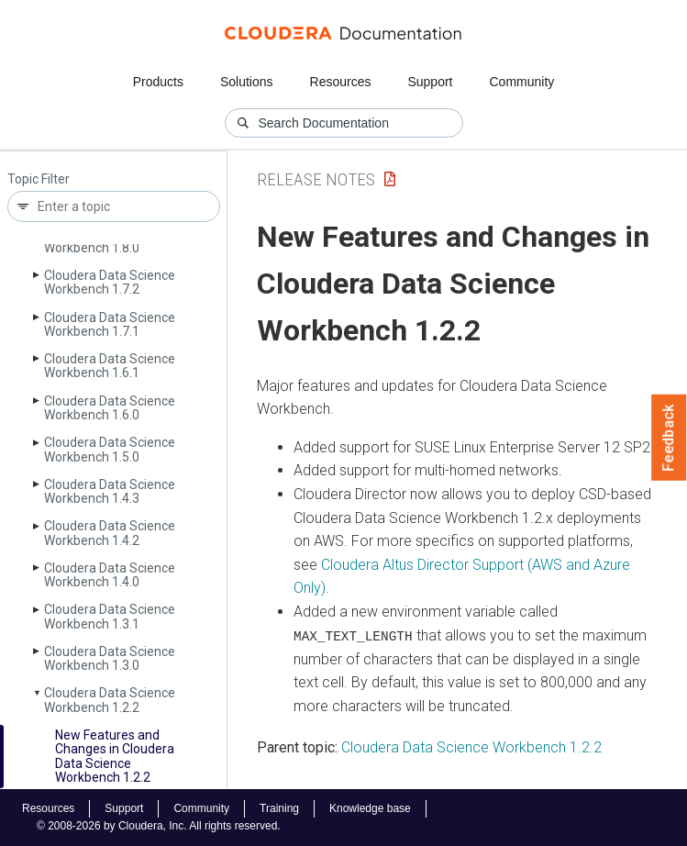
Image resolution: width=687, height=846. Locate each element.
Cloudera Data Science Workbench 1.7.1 (109, 324)
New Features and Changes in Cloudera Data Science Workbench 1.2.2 (114, 756)
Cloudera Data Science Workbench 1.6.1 (109, 365)
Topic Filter (38, 179)
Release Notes (316, 179)
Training (279, 808)
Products (158, 81)
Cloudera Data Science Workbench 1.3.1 (109, 616)
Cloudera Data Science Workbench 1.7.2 (109, 282)
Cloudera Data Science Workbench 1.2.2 (109, 699)
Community (522, 81)
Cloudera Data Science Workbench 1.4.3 (109, 491)
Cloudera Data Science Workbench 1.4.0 (109, 575)
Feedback (669, 438)
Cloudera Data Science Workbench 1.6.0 (109, 408)
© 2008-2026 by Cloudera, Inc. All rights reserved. (159, 825)
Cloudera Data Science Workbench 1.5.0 (109, 449)
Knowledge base (370, 808)
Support (429, 81)
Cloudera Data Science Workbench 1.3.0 (109, 658)
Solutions (246, 81)
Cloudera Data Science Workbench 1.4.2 (109, 532)
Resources (340, 81)
